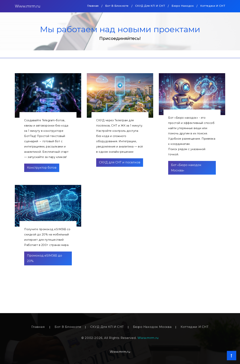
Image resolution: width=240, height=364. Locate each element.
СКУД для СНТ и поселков (119, 162)
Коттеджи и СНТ (212, 5)
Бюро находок (183, 5)
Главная (93, 5)
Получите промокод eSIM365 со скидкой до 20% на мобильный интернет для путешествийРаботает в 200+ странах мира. (47, 237)
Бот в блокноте (117, 5)
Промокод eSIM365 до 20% (44, 258)
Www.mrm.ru (27, 6)
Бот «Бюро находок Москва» (186, 167)
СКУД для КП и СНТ (150, 5)
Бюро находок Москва (152, 327)
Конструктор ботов (41, 167)
